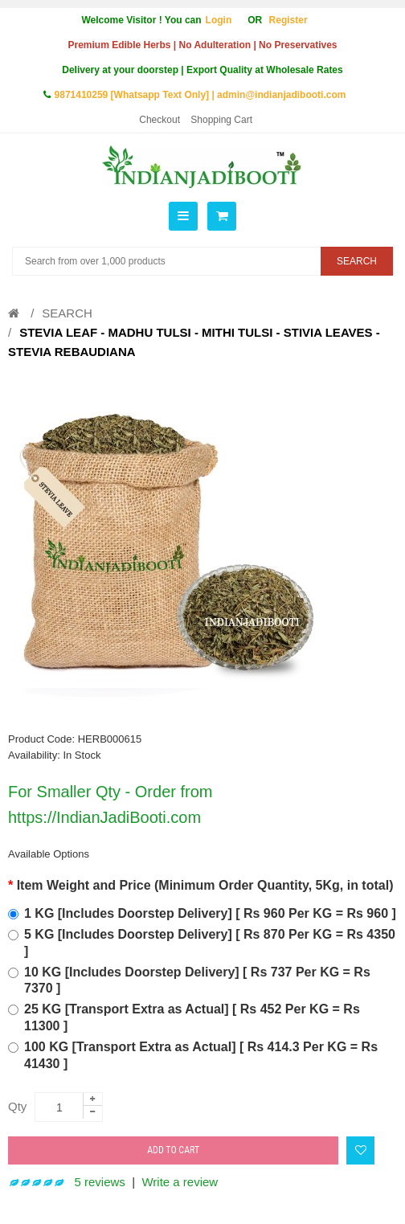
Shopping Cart (221, 119)
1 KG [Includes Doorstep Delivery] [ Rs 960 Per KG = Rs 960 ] (210, 913)
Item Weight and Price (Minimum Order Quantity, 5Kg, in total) (205, 885)
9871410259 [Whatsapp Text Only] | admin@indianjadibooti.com (200, 94)
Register (288, 20)
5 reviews (100, 1182)
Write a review (179, 1182)
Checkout (159, 119)
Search (67, 313)
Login (219, 20)
